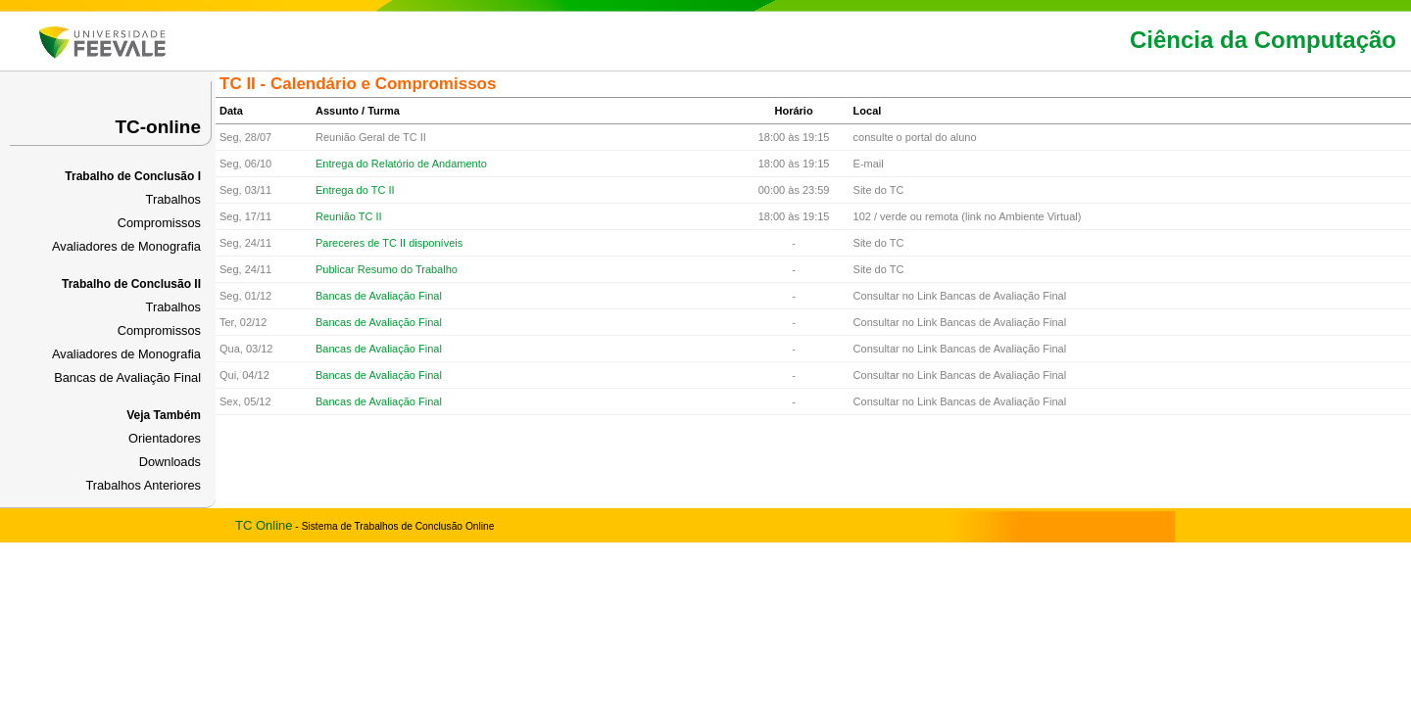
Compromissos (159, 222)
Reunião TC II (349, 216)
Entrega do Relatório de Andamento (401, 163)
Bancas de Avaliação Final (127, 377)
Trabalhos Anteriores (143, 485)
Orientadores (164, 438)
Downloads (170, 461)
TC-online (158, 127)
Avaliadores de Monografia (126, 246)
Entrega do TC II (355, 190)
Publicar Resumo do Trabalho (387, 269)
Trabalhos (173, 199)
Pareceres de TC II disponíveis (389, 243)
